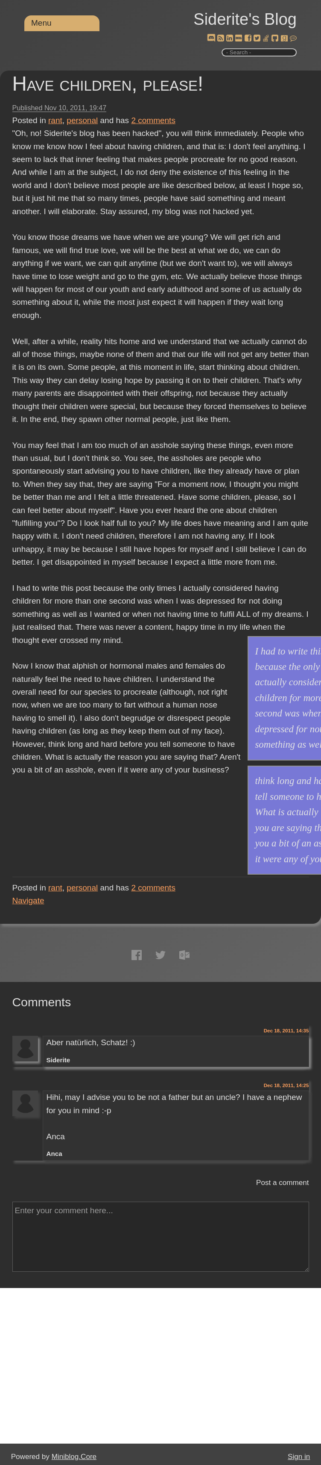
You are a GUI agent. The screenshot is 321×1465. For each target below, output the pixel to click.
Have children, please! (108, 83)
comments (153, 120)
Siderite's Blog (245, 19)
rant (55, 120)
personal (82, 120)
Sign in (299, 1457)
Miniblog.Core (74, 1457)
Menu (41, 22)
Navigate (28, 900)
